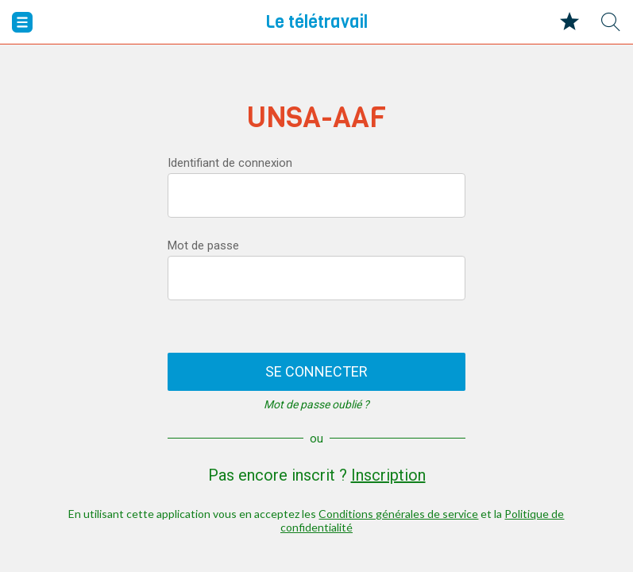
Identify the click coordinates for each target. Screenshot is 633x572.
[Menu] (22, 22)
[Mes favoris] (569, 22)
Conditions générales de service (398, 513)
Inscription (388, 475)
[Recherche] (611, 22)
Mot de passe (203, 245)
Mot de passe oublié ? (316, 404)
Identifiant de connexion (230, 163)
